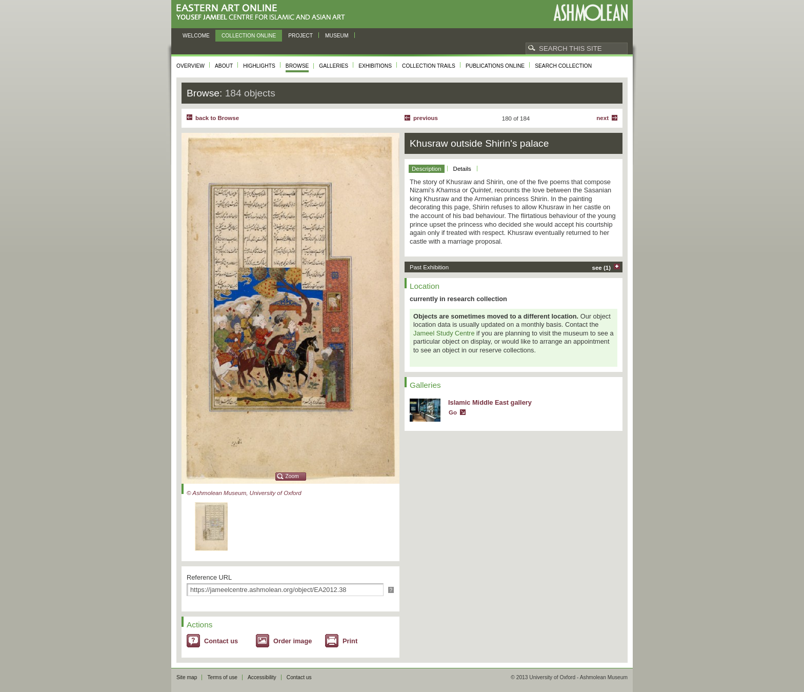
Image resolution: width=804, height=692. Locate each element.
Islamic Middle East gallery (490, 402)
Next (602, 118)
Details (462, 169)
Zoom (292, 476)
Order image (292, 641)
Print (350, 641)
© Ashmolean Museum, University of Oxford (244, 493)
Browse (297, 66)
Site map (186, 677)
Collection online (249, 35)
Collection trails (428, 66)
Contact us (221, 641)
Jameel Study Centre (444, 333)
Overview (190, 66)
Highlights (259, 66)
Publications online (495, 66)
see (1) (601, 268)
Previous (425, 118)
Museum (337, 35)
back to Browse (217, 118)
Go (453, 412)
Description (426, 169)
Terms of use (222, 677)
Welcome (196, 35)
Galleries (333, 66)
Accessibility (262, 677)
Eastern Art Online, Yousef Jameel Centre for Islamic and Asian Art (263, 12)
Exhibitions (375, 66)
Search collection (563, 66)
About (224, 66)
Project (300, 35)
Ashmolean (590, 12)
